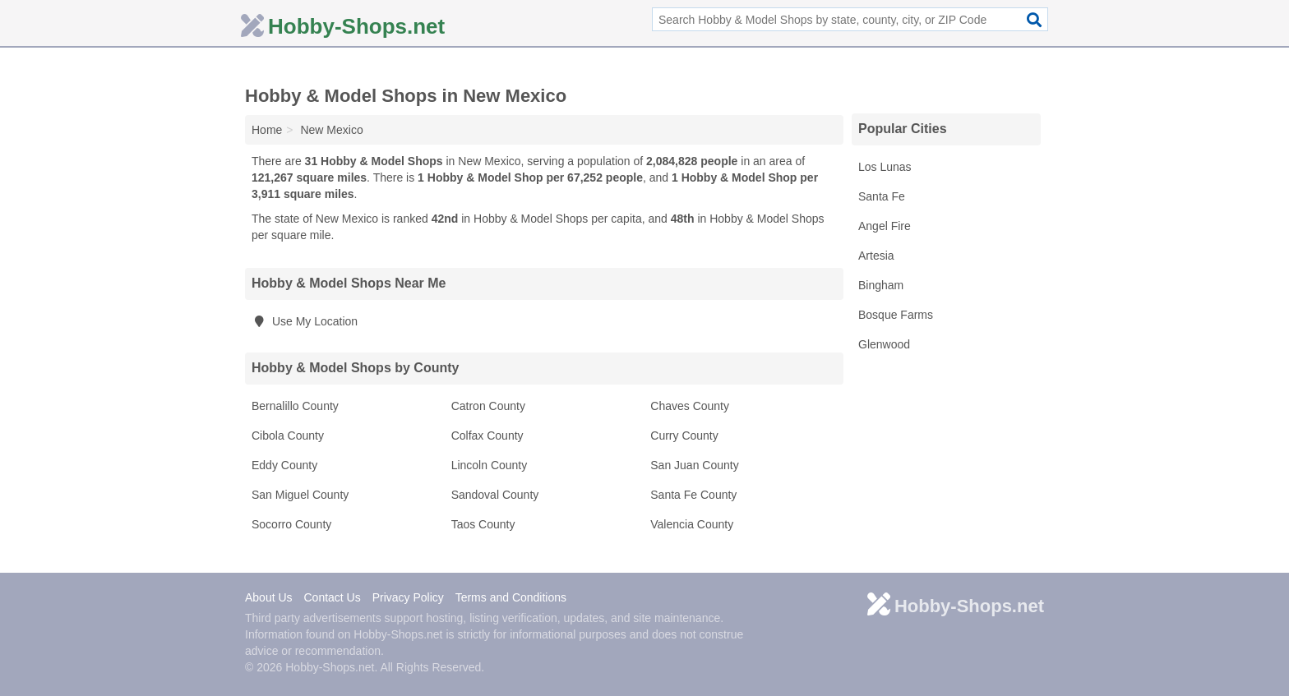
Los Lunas (885, 166)
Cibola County (288, 435)
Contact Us (331, 597)
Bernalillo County (295, 406)
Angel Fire (884, 226)
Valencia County (691, 524)
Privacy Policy (408, 597)
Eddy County (284, 465)
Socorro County (291, 524)
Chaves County (689, 406)
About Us (269, 597)
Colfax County (487, 435)
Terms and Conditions (510, 597)
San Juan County (694, 465)
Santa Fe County (693, 494)
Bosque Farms (895, 314)
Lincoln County (489, 465)
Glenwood (884, 344)
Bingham (880, 285)
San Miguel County (300, 494)
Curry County (684, 435)
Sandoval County (495, 494)
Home (267, 129)
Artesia (876, 255)
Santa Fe (881, 196)
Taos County (483, 524)
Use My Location (305, 321)
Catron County (488, 406)
